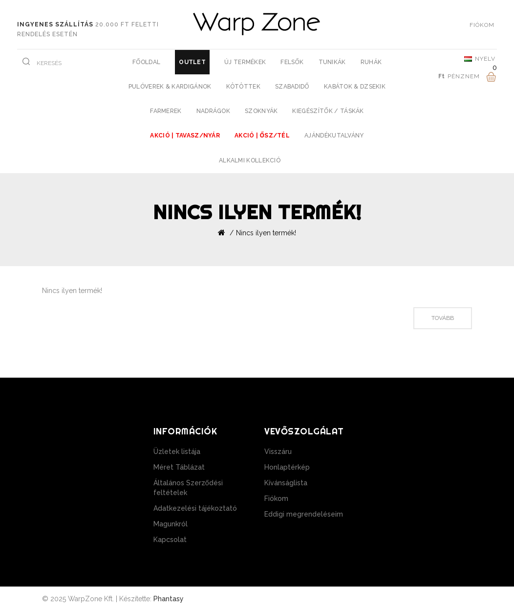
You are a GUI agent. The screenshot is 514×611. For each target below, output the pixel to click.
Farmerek (165, 111)
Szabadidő (292, 86)
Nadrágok (213, 111)
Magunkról (170, 524)
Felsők (291, 62)
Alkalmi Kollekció (249, 160)
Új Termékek (245, 62)
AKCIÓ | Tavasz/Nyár (185, 135)
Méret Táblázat (179, 467)
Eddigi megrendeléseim (303, 514)
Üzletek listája (176, 451)
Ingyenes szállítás (55, 24)
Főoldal (146, 62)
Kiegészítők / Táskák (328, 111)
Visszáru (278, 451)
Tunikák (332, 62)
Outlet (192, 62)
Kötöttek (243, 86)
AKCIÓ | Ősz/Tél (262, 135)
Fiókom (276, 498)
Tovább (442, 318)
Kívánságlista (285, 483)
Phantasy (168, 599)
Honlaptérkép (287, 467)
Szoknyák (261, 111)
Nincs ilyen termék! (266, 233)
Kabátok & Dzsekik (355, 86)
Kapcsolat (170, 539)
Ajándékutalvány (334, 135)
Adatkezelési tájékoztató (195, 508)
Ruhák (371, 62)
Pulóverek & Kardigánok (170, 86)
